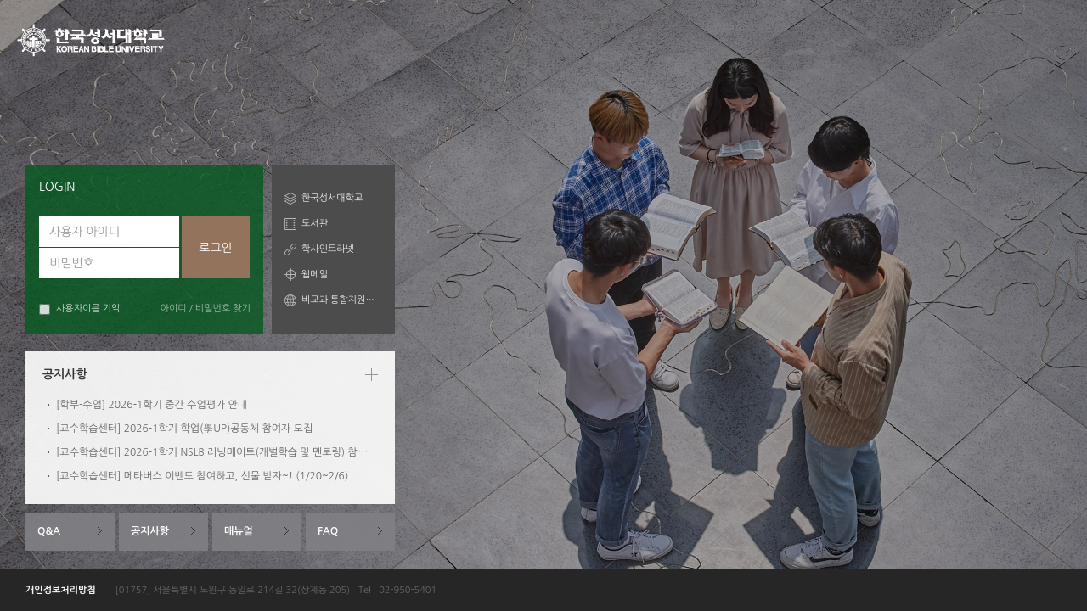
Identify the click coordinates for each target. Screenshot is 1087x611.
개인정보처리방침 (60, 590)
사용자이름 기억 (79, 309)
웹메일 (314, 274)
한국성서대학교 (332, 198)
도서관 (314, 223)
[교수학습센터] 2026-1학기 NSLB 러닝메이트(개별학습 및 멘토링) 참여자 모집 (227, 452)
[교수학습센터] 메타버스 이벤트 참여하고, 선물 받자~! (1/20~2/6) (202, 476)
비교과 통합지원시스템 (341, 300)
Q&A (48, 531)
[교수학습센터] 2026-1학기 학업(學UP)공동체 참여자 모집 (184, 428)
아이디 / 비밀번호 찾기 (206, 308)
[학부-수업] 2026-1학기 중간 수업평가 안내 (151, 405)
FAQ (328, 531)
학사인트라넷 (327, 249)
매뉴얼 (238, 531)
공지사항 (150, 531)
